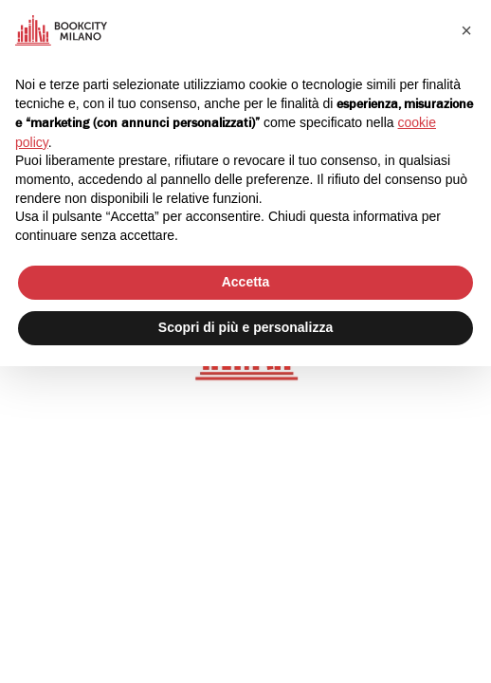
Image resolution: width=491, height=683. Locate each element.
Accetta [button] (246, 281)
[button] (466, 30)
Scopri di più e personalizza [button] (245, 327)
